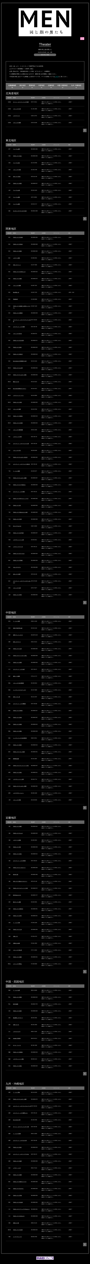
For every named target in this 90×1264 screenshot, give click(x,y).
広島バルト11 (16, 1024)
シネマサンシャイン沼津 (18, 779)
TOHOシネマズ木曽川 (18, 710)
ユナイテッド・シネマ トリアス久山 (21, 1154)
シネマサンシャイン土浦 (18, 539)
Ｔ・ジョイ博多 (16, 1092)
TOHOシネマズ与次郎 (18, 1229)
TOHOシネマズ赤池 (17, 717)
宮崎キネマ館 (16, 1222)
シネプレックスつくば (18, 546)
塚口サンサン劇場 (17, 901)
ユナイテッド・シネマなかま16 (20, 1140)
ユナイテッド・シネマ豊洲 (19, 326)
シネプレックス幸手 (17, 436)
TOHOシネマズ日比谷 (18, 244)
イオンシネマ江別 (17, 108)
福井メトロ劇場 (16, 676)
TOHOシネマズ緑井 (17, 1010)
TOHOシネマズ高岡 (17, 662)
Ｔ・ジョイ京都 (16, 922)
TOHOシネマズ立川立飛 (18, 340)
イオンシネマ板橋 (17, 285)
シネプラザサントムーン (18, 793)
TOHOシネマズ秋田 (17, 183)
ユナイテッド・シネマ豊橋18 (19, 703)
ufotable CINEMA (17, 1038)
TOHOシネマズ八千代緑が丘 (19, 484)
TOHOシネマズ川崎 (17, 402)
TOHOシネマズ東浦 (17, 724)
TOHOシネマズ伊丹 (17, 915)
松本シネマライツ (17, 641)
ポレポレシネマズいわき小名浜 (20, 210)
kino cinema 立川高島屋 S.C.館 (19, 361)
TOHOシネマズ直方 (17, 1147)
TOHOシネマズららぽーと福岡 (20, 1099)
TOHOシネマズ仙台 (17, 155)
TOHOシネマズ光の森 (18, 1202)
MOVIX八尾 (15, 874)
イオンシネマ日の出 (17, 333)
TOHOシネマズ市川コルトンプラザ (20, 498)
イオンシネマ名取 (17, 169)
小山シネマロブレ (17, 567)
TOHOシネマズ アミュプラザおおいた (21, 1209)
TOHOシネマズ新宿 (17, 251)
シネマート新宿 (16, 257)
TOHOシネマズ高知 (17, 1065)
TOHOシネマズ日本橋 (18, 237)
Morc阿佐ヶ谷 (16, 292)
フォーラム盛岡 (16, 149)
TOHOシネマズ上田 (17, 648)
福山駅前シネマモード (18, 1017)
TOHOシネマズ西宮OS (18, 908)
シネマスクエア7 (16, 1031)
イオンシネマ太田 (17, 587)
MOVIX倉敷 (15, 1004)
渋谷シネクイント (17, 264)
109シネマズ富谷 (16, 176)
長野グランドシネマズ (18, 634)
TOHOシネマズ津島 (17, 731)
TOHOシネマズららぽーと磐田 (20, 786)
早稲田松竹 (15, 299)
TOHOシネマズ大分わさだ (19, 1216)
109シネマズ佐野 (16, 574)
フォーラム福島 (16, 204)
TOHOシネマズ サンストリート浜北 (21, 765)
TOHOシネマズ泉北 (17, 853)
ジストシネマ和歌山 (17, 963)
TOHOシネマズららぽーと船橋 (20, 477)
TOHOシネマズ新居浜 (18, 1052)
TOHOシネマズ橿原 (17, 956)
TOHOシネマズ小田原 (18, 422)
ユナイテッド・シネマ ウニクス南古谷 (21, 464)
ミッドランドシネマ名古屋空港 (20, 738)
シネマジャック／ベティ (18, 395)
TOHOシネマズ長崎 (17, 1174)
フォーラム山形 (16, 190)
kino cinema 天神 (16, 1119)
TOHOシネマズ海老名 (18, 416)
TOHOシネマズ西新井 (18, 312)
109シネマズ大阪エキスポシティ (20, 881)
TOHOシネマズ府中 (17, 347)
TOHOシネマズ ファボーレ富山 (20, 655)
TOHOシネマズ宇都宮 (18, 560)
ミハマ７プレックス (17, 1236)
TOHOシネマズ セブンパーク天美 (20, 888)
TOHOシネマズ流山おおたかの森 (20, 512)
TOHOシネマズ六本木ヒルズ (19, 271)
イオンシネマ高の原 (17, 950)
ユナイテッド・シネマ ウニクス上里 (21, 443)
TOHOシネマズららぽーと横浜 (20, 374)
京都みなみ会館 (16, 943)
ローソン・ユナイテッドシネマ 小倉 (21, 1126)
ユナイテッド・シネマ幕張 (19, 491)
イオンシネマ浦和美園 (18, 429)
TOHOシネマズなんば (18, 833)
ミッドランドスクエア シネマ (19, 689)
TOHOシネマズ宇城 (17, 1195)
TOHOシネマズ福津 (17, 1161)
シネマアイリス (16, 115)
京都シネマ (15, 936)
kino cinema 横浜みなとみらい (19, 388)
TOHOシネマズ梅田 (17, 826)
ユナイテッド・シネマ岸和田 (19, 860)
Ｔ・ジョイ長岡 (16, 621)
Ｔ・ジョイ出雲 (16, 990)
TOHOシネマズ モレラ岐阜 (19, 751)
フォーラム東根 (16, 197)
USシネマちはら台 (17, 526)
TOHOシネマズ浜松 (17, 772)
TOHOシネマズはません (18, 1188)
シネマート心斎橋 (17, 840)
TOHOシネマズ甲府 (17, 594)
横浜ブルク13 (16, 381)
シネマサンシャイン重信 (18, 1059)
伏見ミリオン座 (16, 696)
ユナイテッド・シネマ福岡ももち (20, 1112)
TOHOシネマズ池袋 (17, 278)
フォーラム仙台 (16, 162)
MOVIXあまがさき (17, 895)
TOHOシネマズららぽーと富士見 (20, 457)
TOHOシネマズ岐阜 (17, 744)
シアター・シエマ (17, 1167)
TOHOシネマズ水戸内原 (18, 532)
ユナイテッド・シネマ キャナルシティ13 (22, 1106)
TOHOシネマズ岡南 (17, 997)
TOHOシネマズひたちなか (19, 553)
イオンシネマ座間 (17, 409)
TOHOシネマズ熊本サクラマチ (20, 1181)
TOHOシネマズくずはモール (19, 867)
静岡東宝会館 (16, 758)
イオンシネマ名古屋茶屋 (18, 683)
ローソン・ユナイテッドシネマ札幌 (21, 101)
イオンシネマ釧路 (17, 122)
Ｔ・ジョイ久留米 (17, 1133)
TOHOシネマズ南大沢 (18, 354)
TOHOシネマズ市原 (17, 519)
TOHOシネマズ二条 (17, 929)
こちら (57, 76)
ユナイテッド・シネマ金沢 (19, 669)
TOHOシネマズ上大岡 (18, 367)
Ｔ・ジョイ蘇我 (16, 471)
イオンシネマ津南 (17, 799)
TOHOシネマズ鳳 (17, 847)
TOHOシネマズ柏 (17, 505)
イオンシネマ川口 (17, 450)
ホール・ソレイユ (17, 1045)
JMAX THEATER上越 (17, 628)
